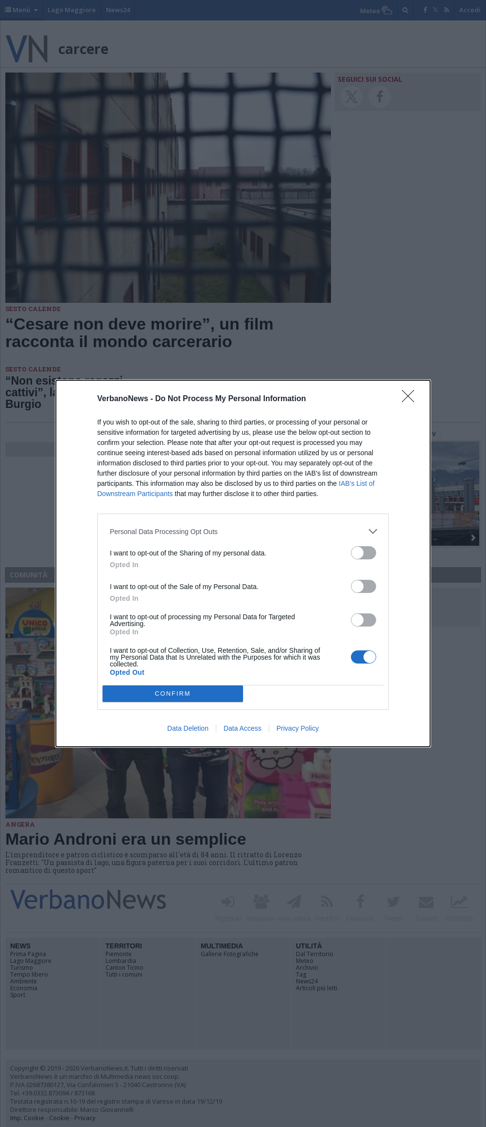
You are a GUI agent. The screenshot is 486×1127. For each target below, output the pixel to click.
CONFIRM (173, 694)
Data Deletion (187, 728)
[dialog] (243, 563)
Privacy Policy (298, 728)
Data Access (242, 728)
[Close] (411, 399)
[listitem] (243, 531)
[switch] (363, 552)
